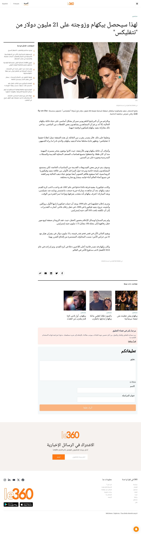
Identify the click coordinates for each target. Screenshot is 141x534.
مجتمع (135, 503)
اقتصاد (135, 501)
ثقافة (136, 506)
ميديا (136, 508)
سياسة (135, 498)
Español (5, 4)
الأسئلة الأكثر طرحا (107, 501)
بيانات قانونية (108, 506)
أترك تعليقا (87, 421)
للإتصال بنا (109, 508)
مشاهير (134, 30)
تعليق (132, 373)
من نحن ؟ (109, 498)
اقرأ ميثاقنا (132, 355)
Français (16, 4)
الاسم (132, 400)
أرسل (58, 471)
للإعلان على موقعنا (106, 503)
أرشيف (110, 511)
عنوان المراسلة (128, 409)
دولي (136, 516)
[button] (136, 529)
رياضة (135, 511)
